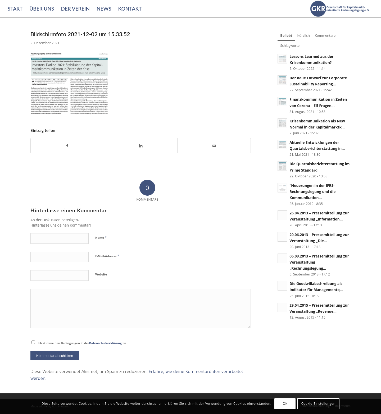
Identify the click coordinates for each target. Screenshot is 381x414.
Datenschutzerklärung (105, 343)
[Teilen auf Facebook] (67, 145)
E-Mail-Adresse (107, 256)
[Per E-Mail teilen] (214, 145)
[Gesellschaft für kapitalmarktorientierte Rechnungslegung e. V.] (340, 8)
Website (101, 274)
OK (285, 403)
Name (101, 237)
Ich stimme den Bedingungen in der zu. (82, 343)
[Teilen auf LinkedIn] (140, 145)
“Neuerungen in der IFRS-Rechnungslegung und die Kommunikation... (312, 191)
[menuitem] (15, 8)
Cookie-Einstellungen (318, 403)
